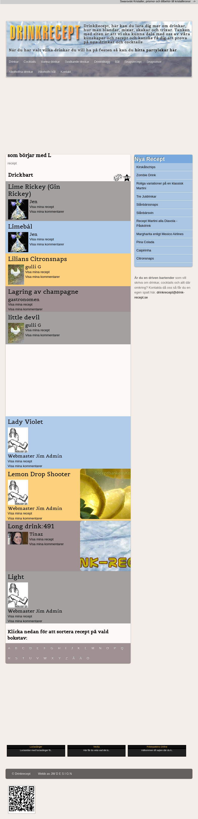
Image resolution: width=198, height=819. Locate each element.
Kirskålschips (146, 167)
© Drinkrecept (21, 773)
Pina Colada (145, 242)
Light (16, 576)
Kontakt (66, 71)
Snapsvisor (153, 61)
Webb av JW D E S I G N (55, 773)
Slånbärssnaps (147, 204)
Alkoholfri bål (47, 71)
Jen (34, 201)
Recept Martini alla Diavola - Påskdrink (156, 223)
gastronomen (24, 299)
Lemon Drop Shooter (39, 474)
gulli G (33, 267)
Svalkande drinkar (77, 61)
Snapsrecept (133, 61)
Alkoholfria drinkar (21, 71)
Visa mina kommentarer (47, 211)
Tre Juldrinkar (146, 196)
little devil (24, 317)
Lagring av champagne (43, 291)
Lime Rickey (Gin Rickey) (34, 190)
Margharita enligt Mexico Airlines (159, 234)
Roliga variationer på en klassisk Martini (159, 185)
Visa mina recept (42, 207)
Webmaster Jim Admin (35, 456)
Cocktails (30, 61)
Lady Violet (25, 421)
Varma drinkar (50, 61)
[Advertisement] (99, 116)
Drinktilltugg (102, 61)
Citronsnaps (145, 258)
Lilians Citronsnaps (37, 259)
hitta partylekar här (156, 50)
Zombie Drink (146, 175)
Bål (117, 61)
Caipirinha (143, 250)
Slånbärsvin (145, 213)
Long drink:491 (31, 526)
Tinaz (36, 534)
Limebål (20, 226)
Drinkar (14, 61)
